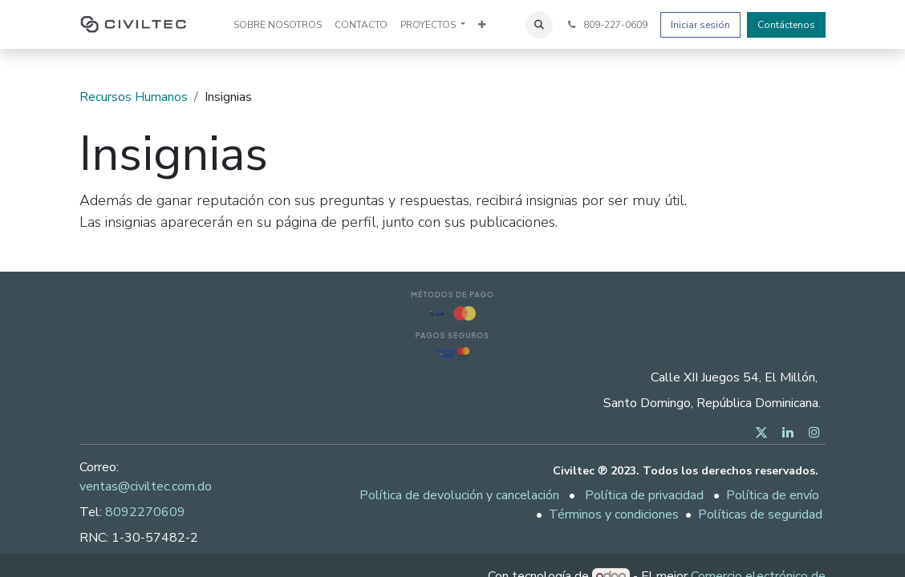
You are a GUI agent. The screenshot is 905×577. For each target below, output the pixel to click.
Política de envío (772, 495)
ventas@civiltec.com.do (145, 486)
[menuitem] (277, 24)
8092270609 (145, 512)
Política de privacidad (644, 495)
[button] (539, 24)
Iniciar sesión (700, 24)
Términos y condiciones (614, 514)
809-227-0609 (606, 24)
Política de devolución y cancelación (459, 495)
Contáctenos (786, 24)
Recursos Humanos (133, 97)
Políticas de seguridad (760, 514)
